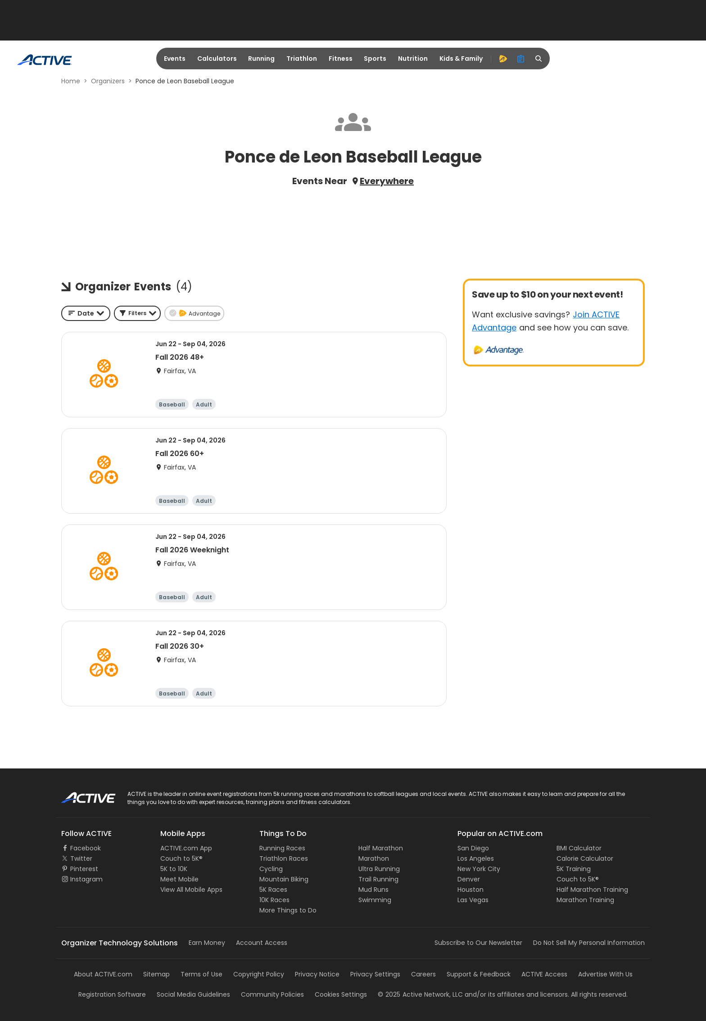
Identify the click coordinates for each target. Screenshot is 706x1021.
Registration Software (112, 994)
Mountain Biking (283, 879)
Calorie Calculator (585, 858)
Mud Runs (373, 889)
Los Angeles (475, 858)
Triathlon (301, 58)
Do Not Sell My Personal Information (589, 942)
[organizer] (521, 58)
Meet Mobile (179, 879)
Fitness (341, 58)
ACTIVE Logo (80, 794)
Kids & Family (461, 58)
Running (261, 58)
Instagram (86, 879)
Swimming (374, 899)
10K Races (274, 899)
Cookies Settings (341, 994)
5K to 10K (173, 868)
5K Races (273, 889)
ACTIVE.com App (186, 848)
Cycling (271, 868)
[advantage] (503, 58)
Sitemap (156, 974)
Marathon (373, 858)
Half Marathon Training (592, 889)
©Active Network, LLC (420, 994)
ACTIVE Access (544, 974)
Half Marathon (380, 848)
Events (175, 58)
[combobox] (85, 313)
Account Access (261, 942)
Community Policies (272, 994)
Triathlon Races (283, 858)
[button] (137, 313)
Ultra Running (379, 868)
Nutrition (413, 58)
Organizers (108, 81)
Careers (423, 974)
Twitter (81, 858)
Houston (470, 889)
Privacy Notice (317, 974)
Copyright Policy (258, 974)
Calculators (217, 58)
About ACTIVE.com (103, 974)
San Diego (473, 848)
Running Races (282, 848)
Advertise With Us (605, 974)
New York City (478, 868)
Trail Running (378, 879)
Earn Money (207, 942)
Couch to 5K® (181, 858)
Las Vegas (473, 899)
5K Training (574, 868)
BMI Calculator (579, 848)
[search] (539, 58)
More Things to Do (288, 910)
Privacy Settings (375, 974)
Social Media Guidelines (193, 994)
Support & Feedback (479, 974)
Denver (468, 879)
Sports (375, 58)
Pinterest (84, 868)
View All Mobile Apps (191, 889)
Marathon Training (585, 899)
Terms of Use (201, 974)
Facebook (85, 848)
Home (70, 81)
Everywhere (387, 181)
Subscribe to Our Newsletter (478, 942)
